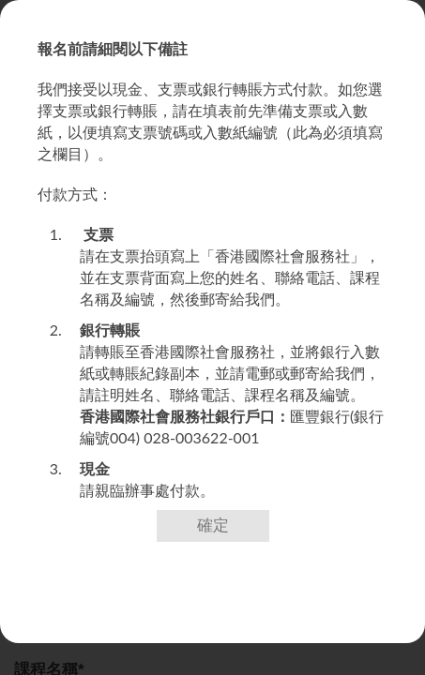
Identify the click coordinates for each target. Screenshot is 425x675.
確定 (213, 525)
